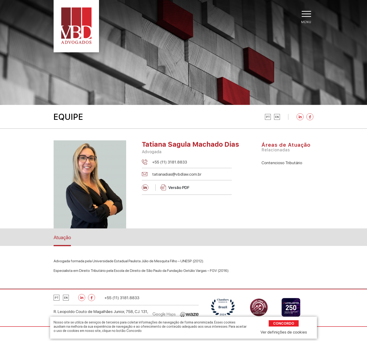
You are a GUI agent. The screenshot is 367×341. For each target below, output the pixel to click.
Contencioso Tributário (281, 162)
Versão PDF (174, 187)
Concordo (283, 323)
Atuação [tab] (62, 237)
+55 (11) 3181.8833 (169, 162)
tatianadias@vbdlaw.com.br (176, 174)
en (277, 117)
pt (268, 117)
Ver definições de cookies (284, 332)
